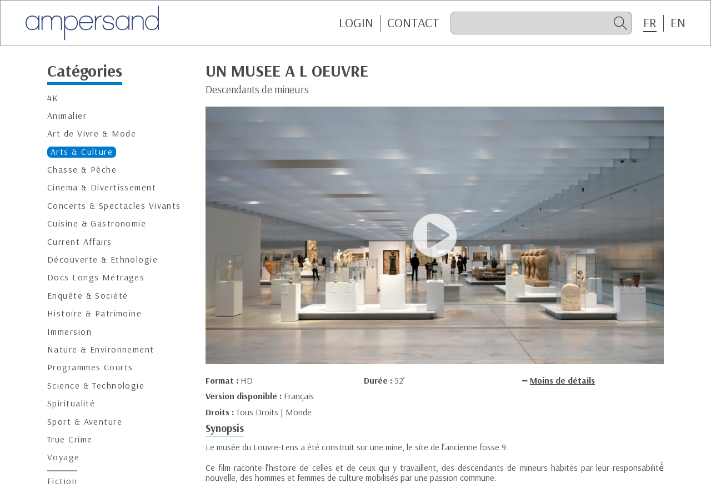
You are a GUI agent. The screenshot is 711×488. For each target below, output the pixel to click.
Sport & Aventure (84, 421)
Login (356, 23)
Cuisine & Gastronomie (96, 223)
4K (53, 98)
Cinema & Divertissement (101, 187)
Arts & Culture (82, 152)
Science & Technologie (95, 385)
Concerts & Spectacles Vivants (114, 205)
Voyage (63, 457)
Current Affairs (79, 242)
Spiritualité (71, 403)
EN (677, 23)
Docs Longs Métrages (95, 277)
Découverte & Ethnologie (102, 259)
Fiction (62, 481)
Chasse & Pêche (82, 169)
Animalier (67, 115)
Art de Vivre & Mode (91, 133)
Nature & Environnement (100, 349)
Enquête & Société (87, 295)
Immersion (69, 331)
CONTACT (413, 23)
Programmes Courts (90, 367)
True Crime (69, 439)
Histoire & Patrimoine (94, 313)
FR (650, 23)
